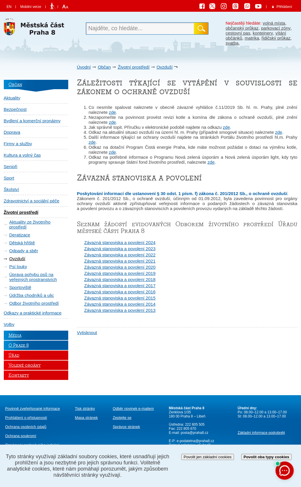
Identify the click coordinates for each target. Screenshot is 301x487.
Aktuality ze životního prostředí (30, 224)
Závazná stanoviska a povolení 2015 (120, 297)
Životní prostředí (133, 67)
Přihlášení (284, 7)
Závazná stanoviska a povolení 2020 (120, 267)
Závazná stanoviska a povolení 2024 (120, 242)
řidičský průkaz (275, 37)
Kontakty (18, 375)
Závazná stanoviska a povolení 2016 (120, 291)
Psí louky (18, 266)
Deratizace (19, 234)
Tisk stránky (85, 408)
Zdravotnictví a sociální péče (31, 200)
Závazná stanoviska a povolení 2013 (120, 310)
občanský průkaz (242, 28)
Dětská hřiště (22, 242)
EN (9, 7)
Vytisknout (87, 332)
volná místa (274, 23)
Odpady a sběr (23, 250)
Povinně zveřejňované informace (32, 408)
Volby (9, 324)
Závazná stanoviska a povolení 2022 (120, 254)
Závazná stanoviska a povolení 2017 (120, 285)
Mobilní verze (30, 7)
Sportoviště (20, 287)
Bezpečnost (15, 109)
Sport (9, 177)
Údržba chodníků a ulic (31, 295)
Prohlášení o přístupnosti (26, 417)
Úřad (13, 355)
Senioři (11, 166)
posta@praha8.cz (194, 433)
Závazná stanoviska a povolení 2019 (120, 273)
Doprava (12, 132)
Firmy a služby (18, 143)
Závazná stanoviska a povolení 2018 (120, 279)
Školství (11, 189)
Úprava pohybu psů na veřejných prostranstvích (33, 277)
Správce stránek (126, 427)
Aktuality (12, 97)
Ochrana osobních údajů (26, 427)
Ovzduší (165, 67)
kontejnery (263, 33)
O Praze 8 (18, 345)
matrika (252, 37)
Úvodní (84, 67)
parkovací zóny (275, 28)
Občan (104, 67)
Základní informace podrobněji (261, 433)
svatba (232, 42)
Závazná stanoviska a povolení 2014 (120, 304)
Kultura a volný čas (22, 155)
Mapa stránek (86, 417)
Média (14, 335)
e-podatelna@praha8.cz (195, 441)
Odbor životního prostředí (34, 303)
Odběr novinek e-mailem (133, 408)
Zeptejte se (122, 417)
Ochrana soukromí (20, 436)
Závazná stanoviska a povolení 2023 (120, 248)
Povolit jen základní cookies (208, 457)
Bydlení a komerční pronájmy (32, 120)
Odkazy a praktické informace (33, 312)
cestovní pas (238, 33)
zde (112, 112)
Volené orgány (24, 365)
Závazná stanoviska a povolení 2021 (120, 260)
